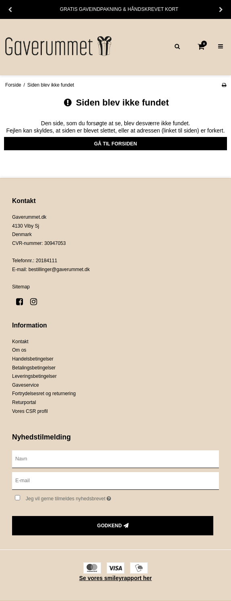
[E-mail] (115, 480)
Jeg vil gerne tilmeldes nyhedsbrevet (89, 497)
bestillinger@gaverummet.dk (59, 269)
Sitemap (21, 287)
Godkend (109, 525)
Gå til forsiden (115, 144)
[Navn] (115, 459)
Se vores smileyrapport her (115, 578)
